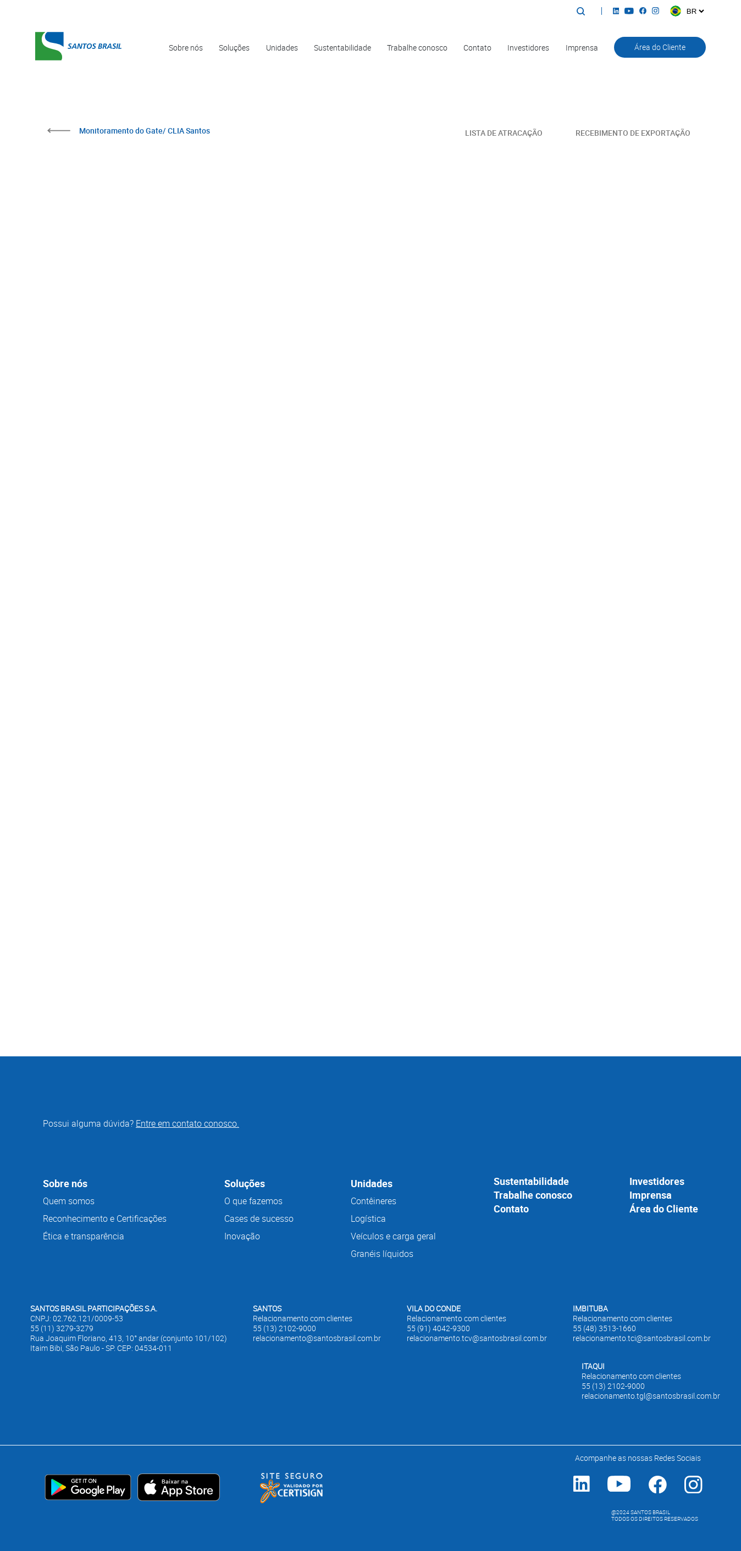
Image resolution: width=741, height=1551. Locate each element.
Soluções (234, 47)
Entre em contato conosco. (187, 1123)
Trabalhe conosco (417, 47)
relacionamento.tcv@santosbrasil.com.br (477, 1338)
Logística (368, 1218)
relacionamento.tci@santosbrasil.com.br (642, 1338)
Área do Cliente (659, 47)
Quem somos (69, 1201)
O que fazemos (253, 1201)
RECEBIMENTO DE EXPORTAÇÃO (633, 133)
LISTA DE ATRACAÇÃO (504, 133)
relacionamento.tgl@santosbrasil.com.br (651, 1396)
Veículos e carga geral (393, 1236)
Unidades (282, 47)
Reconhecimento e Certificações (105, 1218)
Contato (477, 47)
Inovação (242, 1236)
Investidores (528, 47)
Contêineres (373, 1201)
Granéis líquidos (382, 1254)
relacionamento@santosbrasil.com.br (317, 1338)
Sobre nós (186, 47)
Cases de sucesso (259, 1218)
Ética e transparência (83, 1236)
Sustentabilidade (342, 47)
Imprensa (582, 47)
